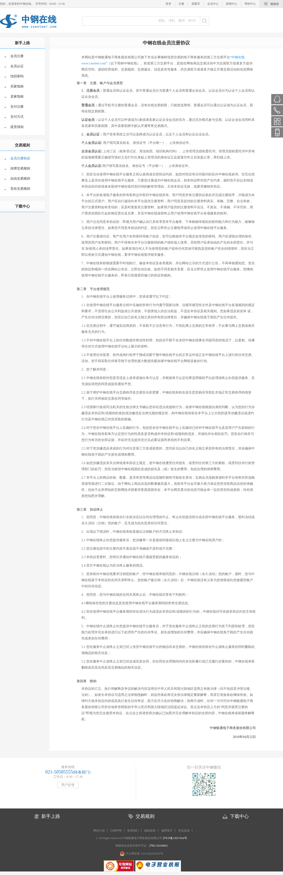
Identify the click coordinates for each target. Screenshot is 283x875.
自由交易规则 (20, 178)
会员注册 (17, 56)
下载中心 (22, 206)
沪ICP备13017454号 (174, 838)
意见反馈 (184, 830)
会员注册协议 (20, 158)
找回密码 (17, 76)
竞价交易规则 (20, 188)
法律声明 (116, 830)
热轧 (161, 20)
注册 (181, 3)
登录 (168, 3)
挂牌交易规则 (20, 168)
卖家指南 (17, 96)
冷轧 (171, 20)
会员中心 (213, 3)
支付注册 (17, 106)
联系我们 (133, 830)
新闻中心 (231, 3)
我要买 (195, 3)
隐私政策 (150, 830)
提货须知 (17, 127)
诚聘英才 (167, 830)
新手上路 (22, 43)
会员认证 (17, 66)
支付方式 (17, 116)
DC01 (192, 20)
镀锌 (181, 20)
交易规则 (22, 145)
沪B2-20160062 (158, 845)
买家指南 (17, 86)
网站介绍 (99, 830)
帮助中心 (250, 3)
